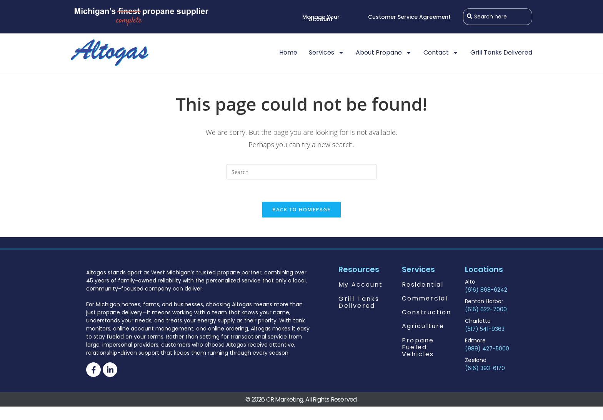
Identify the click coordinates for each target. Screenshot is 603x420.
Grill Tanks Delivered (501, 52)
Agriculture (423, 327)
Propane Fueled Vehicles (418, 348)
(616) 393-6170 (485, 369)
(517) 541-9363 (485, 330)
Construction (426, 313)
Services (326, 53)
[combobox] (497, 16)
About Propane (384, 53)
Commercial (425, 299)
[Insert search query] (301, 171)
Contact (441, 53)
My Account (360, 285)
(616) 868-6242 (486, 291)
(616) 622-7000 (486, 310)
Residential (422, 285)
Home (288, 52)
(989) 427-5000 (487, 350)
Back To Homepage (301, 210)
